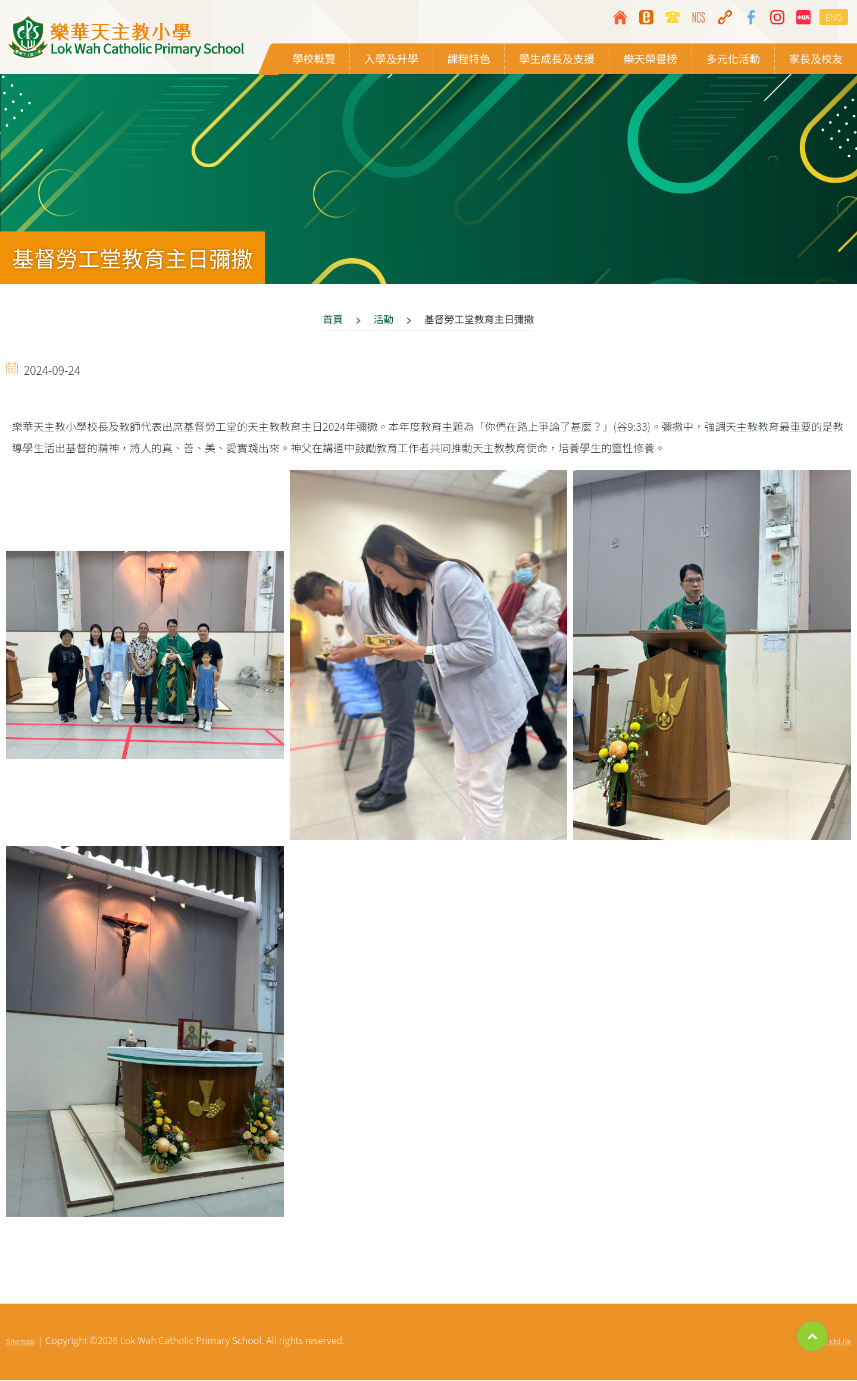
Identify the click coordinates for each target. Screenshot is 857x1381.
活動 (384, 320)
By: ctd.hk (834, 1342)
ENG (833, 17)
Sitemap (20, 1342)
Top (812, 1336)
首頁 (333, 320)
